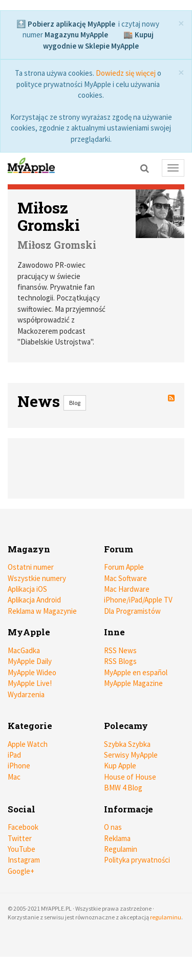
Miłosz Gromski (48, 216)
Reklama (117, 838)
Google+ (21, 871)
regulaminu (165, 917)
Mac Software (125, 578)
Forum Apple (124, 567)
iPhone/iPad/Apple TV (138, 600)
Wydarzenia (26, 694)
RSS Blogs (120, 661)
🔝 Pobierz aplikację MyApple (65, 24)
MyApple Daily (30, 661)
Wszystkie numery (37, 578)
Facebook (23, 827)
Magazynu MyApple (76, 34)
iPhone (19, 765)
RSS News (120, 650)
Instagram (24, 860)
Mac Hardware (127, 589)
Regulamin (120, 849)
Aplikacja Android (34, 600)
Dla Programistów (132, 611)
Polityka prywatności (137, 860)
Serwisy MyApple (131, 755)
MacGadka (24, 650)
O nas (113, 827)
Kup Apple (120, 765)
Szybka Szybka (127, 744)
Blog (74, 402)
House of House (130, 777)
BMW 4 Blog (123, 787)
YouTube (21, 849)
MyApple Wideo (32, 672)
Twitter (20, 838)
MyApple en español (135, 672)
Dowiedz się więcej (126, 73)
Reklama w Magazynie (42, 611)
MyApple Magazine (133, 683)
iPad (14, 755)
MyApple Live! (30, 683)
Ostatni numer (31, 567)
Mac (14, 777)
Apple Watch (28, 744)
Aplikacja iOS (27, 589)
